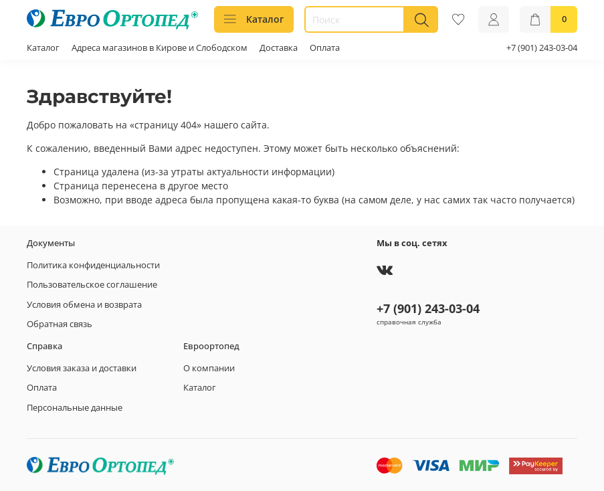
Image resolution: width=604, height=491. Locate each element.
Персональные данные (74, 407)
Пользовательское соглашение (92, 284)
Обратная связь (59, 324)
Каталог (254, 19)
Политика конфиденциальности (93, 265)
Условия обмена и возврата (84, 304)
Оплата (325, 48)
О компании (209, 368)
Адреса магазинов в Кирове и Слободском (159, 48)
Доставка (279, 48)
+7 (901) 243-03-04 (541, 48)
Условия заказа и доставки (81, 368)
